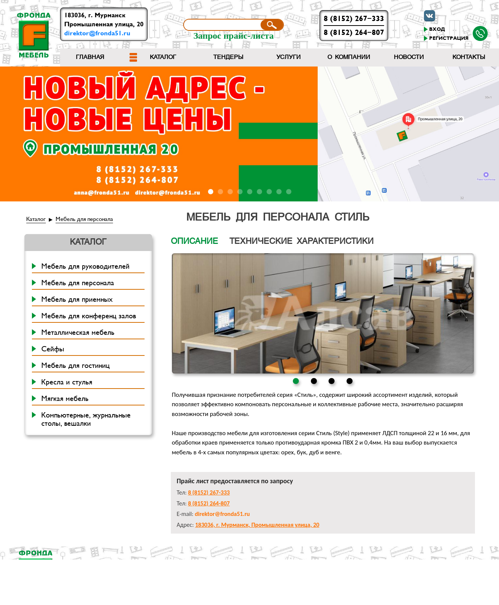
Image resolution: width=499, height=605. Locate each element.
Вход (437, 29)
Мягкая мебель (65, 399)
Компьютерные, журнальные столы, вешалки (86, 419)
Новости (409, 57)
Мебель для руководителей (85, 266)
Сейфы (52, 349)
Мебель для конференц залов (88, 316)
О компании (348, 57)
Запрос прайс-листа (233, 36)
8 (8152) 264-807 (354, 32)
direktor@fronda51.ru (97, 33)
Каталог (163, 57)
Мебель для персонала (84, 219)
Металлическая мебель (78, 332)
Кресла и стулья (66, 382)
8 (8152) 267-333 (354, 18)
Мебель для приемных (77, 299)
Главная (90, 57)
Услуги (288, 57)
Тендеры (228, 57)
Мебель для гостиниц (75, 365)
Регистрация (449, 38)
